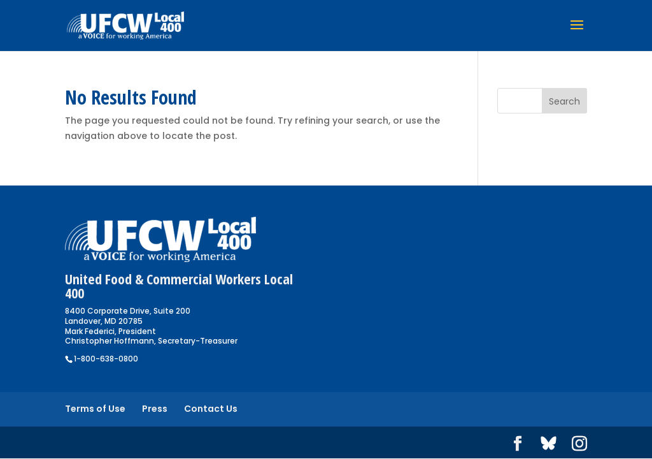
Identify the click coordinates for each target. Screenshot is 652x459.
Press (154, 408)
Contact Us (210, 408)
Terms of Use (95, 408)
